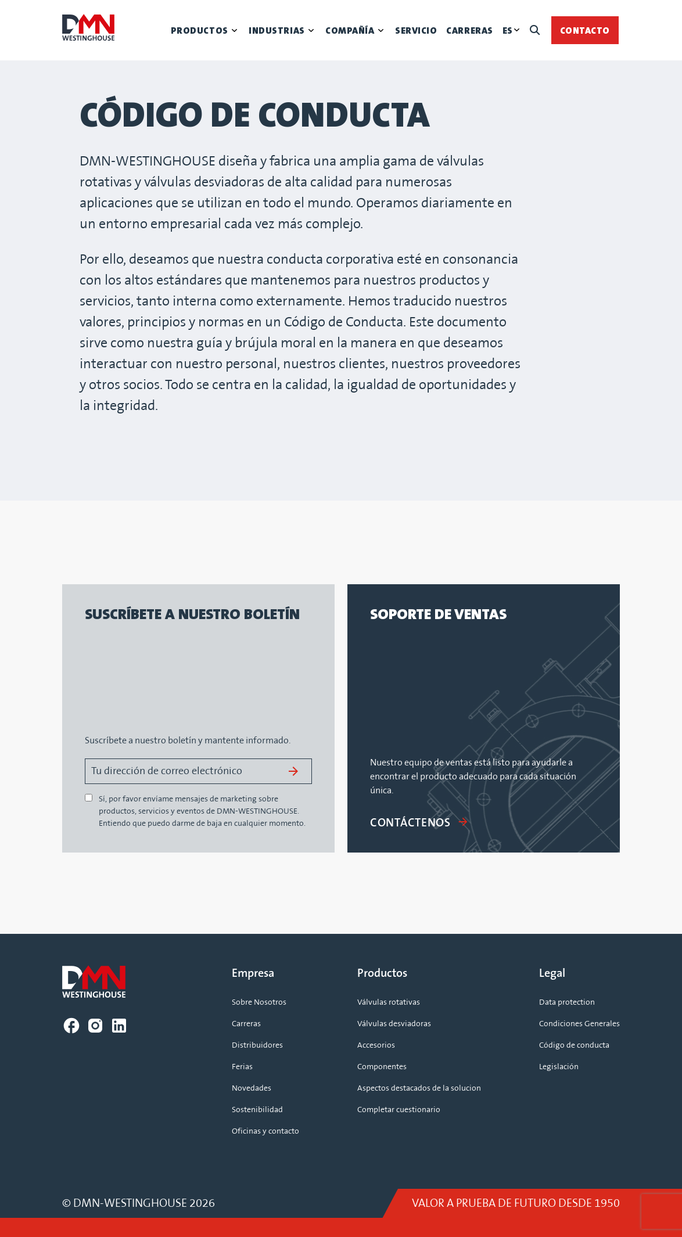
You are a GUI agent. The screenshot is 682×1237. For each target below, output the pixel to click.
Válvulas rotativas (388, 1002)
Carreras (469, 31)
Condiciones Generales (579, 1024)
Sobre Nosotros (259, 1002)
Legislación (559, 1066)
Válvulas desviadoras (394, 1024)
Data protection (567, 1002)
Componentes (382, 1066)
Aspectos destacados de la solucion (419, 1088)
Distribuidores (257, 1045)
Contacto (585, 31)
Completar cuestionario (398, 1109)
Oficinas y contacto (265, 1131)
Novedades (251, 1088)
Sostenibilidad (257, 1109)
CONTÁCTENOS (419, 823)
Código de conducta (574, 1045)
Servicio (416, 31)
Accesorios (376, 1045)
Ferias (242, 1066)
